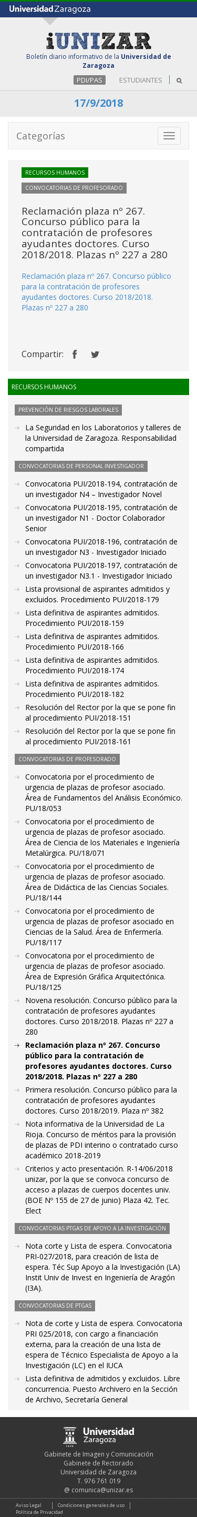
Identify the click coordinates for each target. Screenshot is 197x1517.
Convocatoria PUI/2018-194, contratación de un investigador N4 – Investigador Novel (101, 489)
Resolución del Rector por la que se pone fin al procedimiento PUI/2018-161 (100, 736)
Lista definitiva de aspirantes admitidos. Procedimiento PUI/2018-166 (92, 641)
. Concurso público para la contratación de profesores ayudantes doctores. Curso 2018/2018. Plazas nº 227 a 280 (96, 291)
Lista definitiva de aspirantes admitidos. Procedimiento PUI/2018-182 (92, 689)
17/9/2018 (98, 103)
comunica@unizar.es (102, 1489)
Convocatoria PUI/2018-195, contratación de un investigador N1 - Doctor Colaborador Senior (101, 517)
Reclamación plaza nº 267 (65, 276)
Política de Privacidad (39, 1512)
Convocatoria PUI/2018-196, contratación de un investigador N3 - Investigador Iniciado (101, 547)
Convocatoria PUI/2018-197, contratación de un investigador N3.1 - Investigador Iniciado (101, 570)
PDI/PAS (89, 80)
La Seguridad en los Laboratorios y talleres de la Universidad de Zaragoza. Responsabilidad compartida (103, 437)
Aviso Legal (29, 1505)
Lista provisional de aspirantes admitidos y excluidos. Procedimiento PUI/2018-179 (97, 594)
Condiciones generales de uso (91, 1505)
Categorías (40, 135)
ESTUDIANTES (140, 80)
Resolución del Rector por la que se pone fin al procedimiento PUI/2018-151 (100, 712)
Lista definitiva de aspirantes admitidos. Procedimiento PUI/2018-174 (92, 665)
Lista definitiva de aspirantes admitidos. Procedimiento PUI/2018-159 (92, 618)
